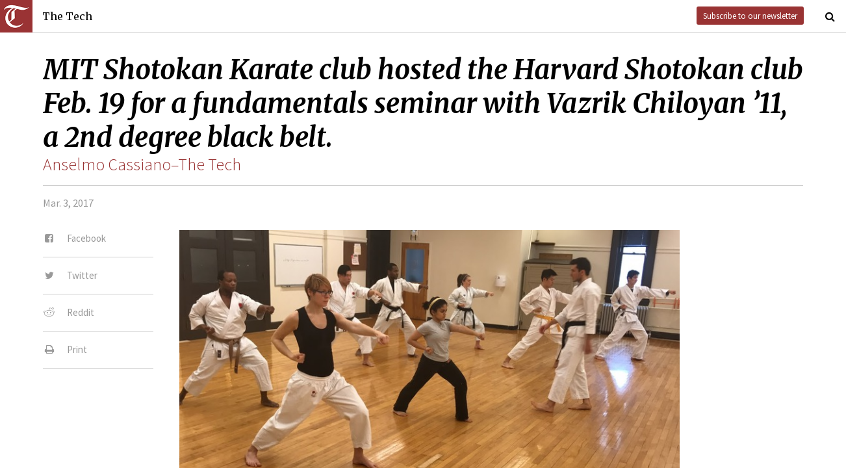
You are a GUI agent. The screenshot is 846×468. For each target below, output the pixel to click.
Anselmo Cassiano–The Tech (142, 164)
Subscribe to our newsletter (750, 15)
